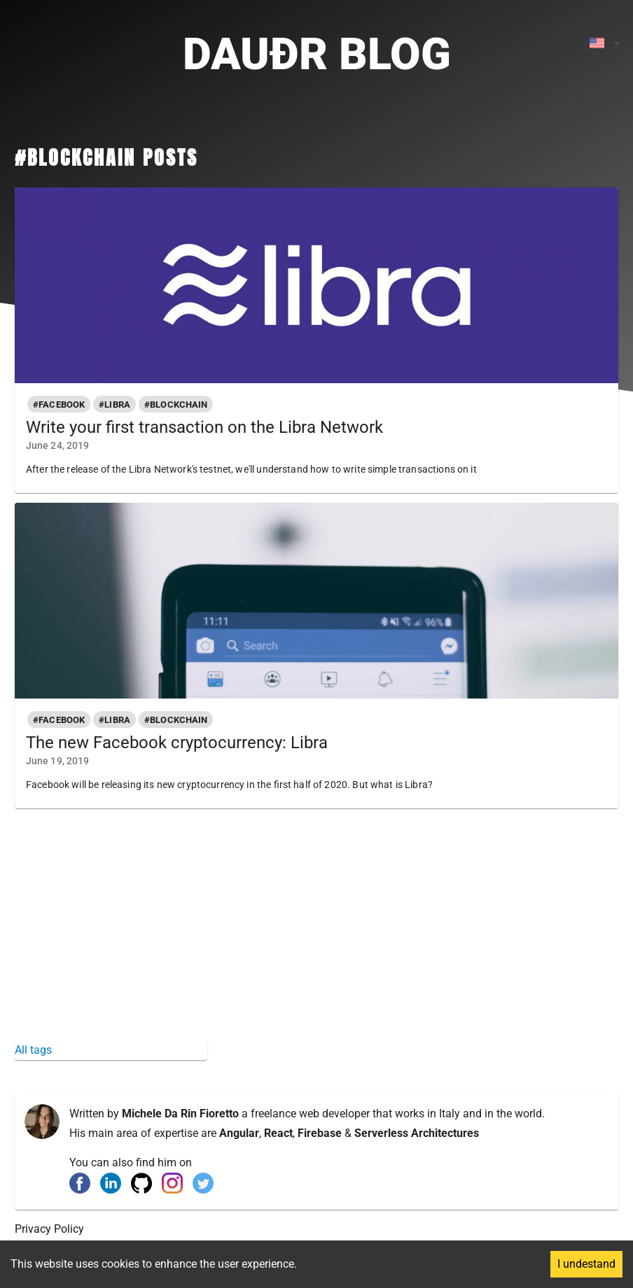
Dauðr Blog (317, 54)
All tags (33, 1050)
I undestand (586, 1264)
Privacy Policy (49, 1229)
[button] (58, 404)
